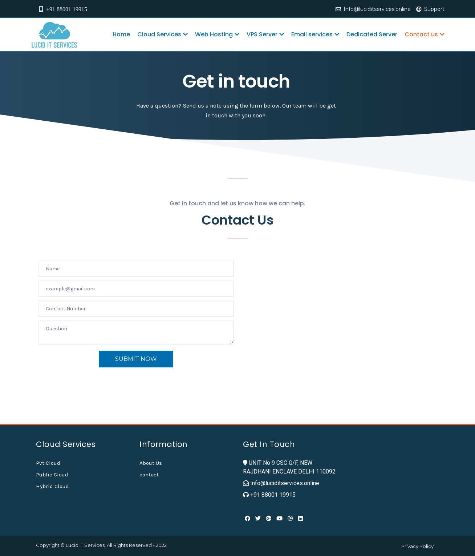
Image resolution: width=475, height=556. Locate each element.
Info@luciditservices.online (377, 9)
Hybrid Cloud (52, 486)
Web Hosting (217, 34)
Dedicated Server (371, 34)
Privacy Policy (417, 546)
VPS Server (265, 34)
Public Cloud (52, 474)
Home (121, 34)
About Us (150, 463)
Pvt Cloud (48, 463)
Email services (315, 34)
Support (434, 9)
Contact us (424, 34)
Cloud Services (162, 34)
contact (149, 474)
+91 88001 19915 (62, 9)
